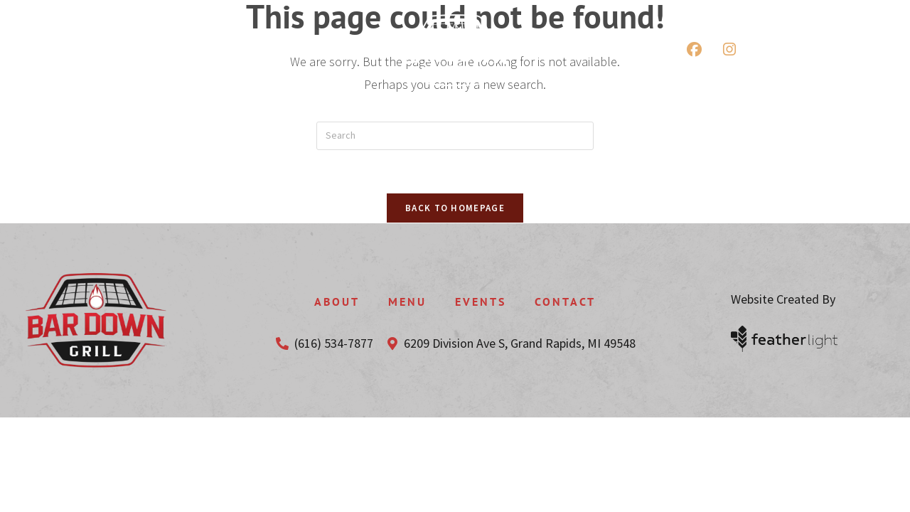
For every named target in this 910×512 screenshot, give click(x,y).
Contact (565, 301)
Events (480, 301)
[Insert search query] (455, 136)
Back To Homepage (455, 208)
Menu (407, 301)
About (337, 301)
